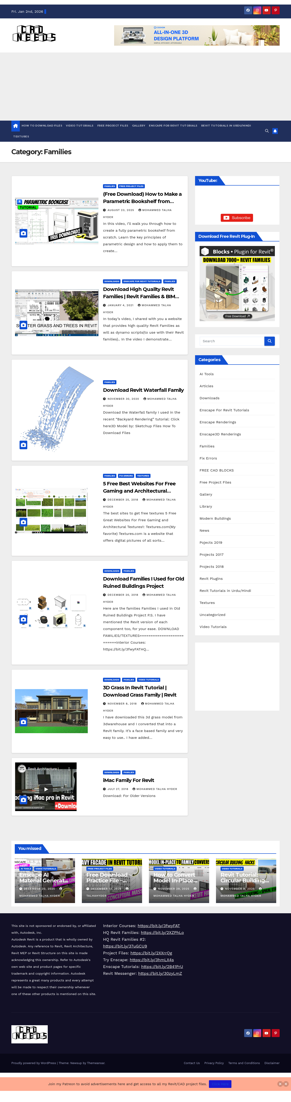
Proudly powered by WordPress (34, 1063)
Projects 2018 (212, 566)
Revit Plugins (211, 578)
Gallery (139, 125)
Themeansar (96, 1063)
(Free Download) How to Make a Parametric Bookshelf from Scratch (142, 201)
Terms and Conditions (244, 1063)
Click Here (220, 1084)
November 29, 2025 (174, 888)
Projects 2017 (212, 554)
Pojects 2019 (211, 542)
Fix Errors (126, 475)
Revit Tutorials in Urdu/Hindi (226, 125)
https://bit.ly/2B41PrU (162, 966)
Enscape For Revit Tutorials (173, 125)
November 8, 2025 (240, 888)
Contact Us (192, 1063)
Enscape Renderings (218, 422)
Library (206, 506)
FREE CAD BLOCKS (217, 470)
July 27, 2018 (118, 789)
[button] (267, 131)
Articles (206, 386)
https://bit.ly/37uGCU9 (125, 946)
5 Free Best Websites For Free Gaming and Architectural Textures (139, 491)
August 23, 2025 (121, 210)
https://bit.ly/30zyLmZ (160, 973)
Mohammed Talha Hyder (155, 789)
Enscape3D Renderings (220, 434)
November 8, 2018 (123, 703)
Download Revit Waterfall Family (143, 390)
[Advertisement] (145, 86)
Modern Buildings (215, 518)
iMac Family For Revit (128, 780)
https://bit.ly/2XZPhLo (162, 932)
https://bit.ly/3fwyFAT (159, 925)
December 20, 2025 (40, 888)
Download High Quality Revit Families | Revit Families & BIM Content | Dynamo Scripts (139, 296)
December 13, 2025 (107, 888)
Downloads (111, 281)
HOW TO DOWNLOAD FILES (42, 125)
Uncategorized (213, 615)
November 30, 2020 (124, 398)
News (204, 530)
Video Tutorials (80, 125)
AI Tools (207, 374)
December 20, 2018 (123, 594)
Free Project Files (112, 125)
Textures (21, 136)
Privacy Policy (214, 1063)
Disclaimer (272, 1063)
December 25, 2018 (123, 499)
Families (109, 186)
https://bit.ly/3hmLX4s (152, 959)
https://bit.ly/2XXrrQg (151, 953)
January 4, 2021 (121, 305)
